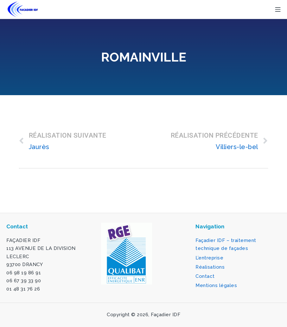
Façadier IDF (165, 314)
